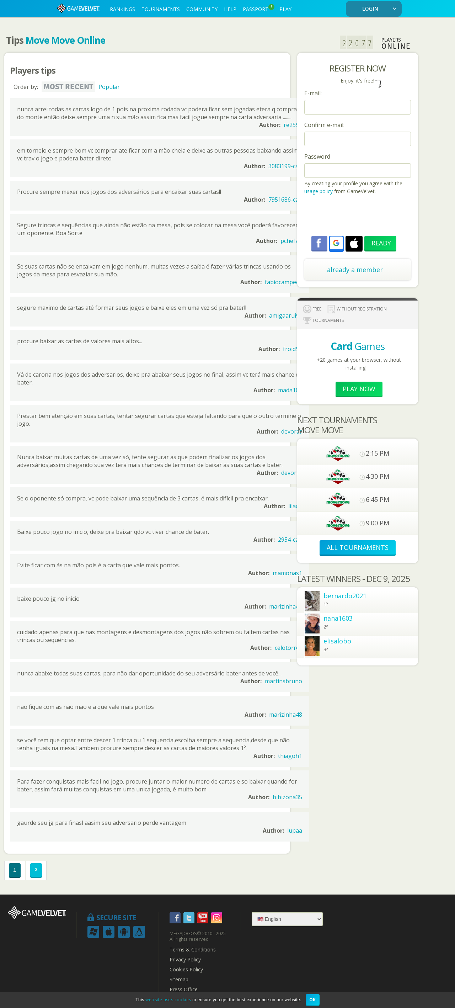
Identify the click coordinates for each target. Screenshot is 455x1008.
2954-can (290, 539)
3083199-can (285, 166)
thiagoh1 (290, 756)
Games (358, 346)
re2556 (293, 125)
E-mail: (313, 93)
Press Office (184, 989)
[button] (336, 243)
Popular (109, 87)
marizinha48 (285, 606)
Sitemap (179, 979)
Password (317, 156)
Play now (359, 388)
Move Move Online (65, 40)
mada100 (290, 390)
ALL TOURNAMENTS (358, 547)
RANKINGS (122, 9)
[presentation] (358, 216)
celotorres (288, 648)
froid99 (292, 349)
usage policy (318, 191)
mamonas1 (287, 573)
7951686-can (285, 199)
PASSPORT (258, 8)
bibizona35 (287, 797)
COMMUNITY (202, 9)
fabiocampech (283, 282)
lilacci (295, 506)
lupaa (294, 830)
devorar (291, 431)
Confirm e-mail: (324, 125)
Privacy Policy (185, 959)
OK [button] (312, 1000)
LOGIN (380, 9)
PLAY (285, 9)
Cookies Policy (186, 969)
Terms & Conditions (193, 949)
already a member (355, 269)
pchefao (291, 241)
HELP (230, 9)
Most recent (68, 87)
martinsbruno (283, 681)
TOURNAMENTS (160, 9)
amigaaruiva (285, 315)
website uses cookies (168, 1000)
